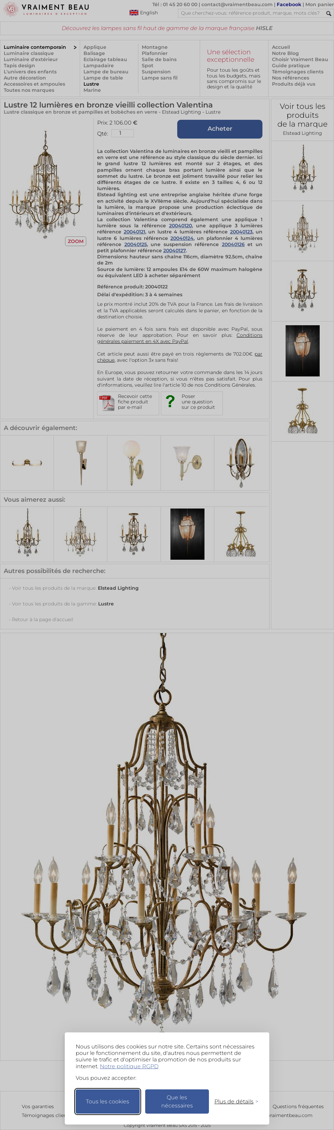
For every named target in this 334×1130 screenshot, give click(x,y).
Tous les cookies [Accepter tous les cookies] (107, 1101)
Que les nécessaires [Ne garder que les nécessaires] (177, 1101)
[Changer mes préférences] (233, 1101)
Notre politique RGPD (129, 1066)
